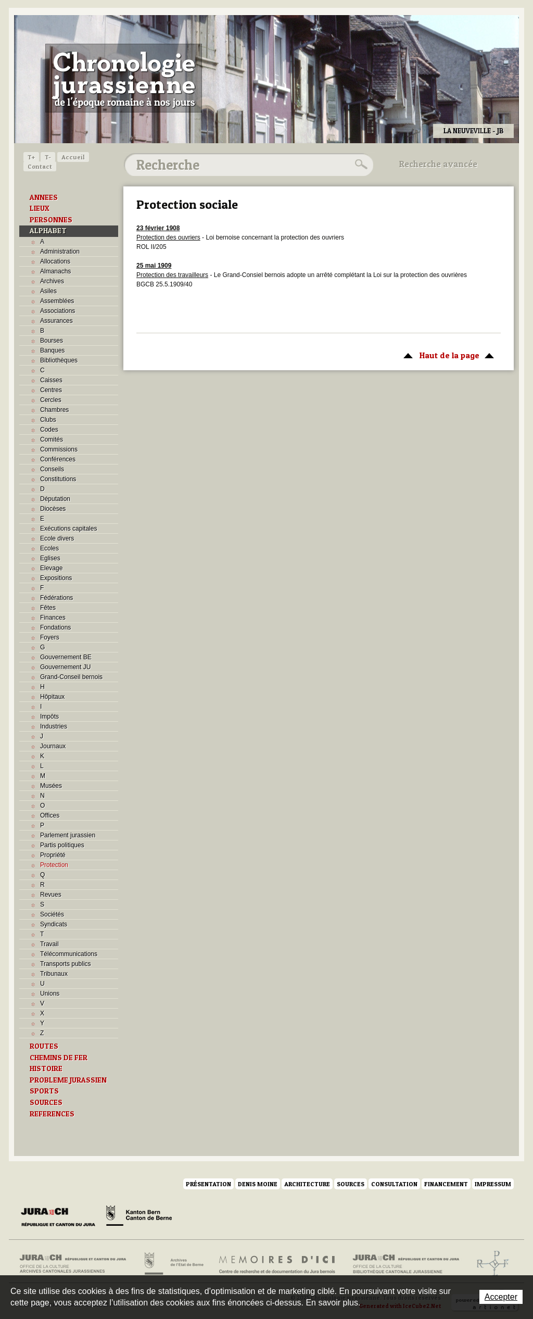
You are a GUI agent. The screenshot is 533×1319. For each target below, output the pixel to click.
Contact (40, 166)
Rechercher (359, 164)
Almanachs (55, 271)
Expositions (56, 578)
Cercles (50, 400)
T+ (31, 157)
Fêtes (48, 607)
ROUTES (44, 1046)
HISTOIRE (46, 1068)
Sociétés (52, 914)
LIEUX (39, 208)
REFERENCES (52, 1114)
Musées (51, 785)
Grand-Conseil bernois (71, 677)
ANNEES (44, 197)
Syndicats (53, 924)
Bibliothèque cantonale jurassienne (406, 1263)
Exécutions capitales (68, 528)
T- (48, 157)
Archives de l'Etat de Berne (173, 1263)
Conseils (52, 469)
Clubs (48, 419)
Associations (57, 311)
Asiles (48, 291)
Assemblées (57, 301)
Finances (53, 617)
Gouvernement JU (65, 667)
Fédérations (56, 597)
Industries (53, 726)
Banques (52, 350)
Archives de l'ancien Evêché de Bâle (489, 1263)
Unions (49, 993)
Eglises (50, 558)
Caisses (51, 380)
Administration (60, 251)
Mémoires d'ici (278, 1263)
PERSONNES (51, 219)
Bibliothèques (59, 360)
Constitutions (58, 479)
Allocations (55, 261)
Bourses (51, 340)
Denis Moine (257, 1184)
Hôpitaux (52, 696)
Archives (52, 281)
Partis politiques (62, 845)
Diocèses (53, 508)
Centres (51, 390)
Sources (350, 1184)
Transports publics (65, 964)
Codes (49, 429)
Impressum (493, 1184)
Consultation (394, 1184)
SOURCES (46, 1102)
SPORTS (44, 1091)
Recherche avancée (438, 164)
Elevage (51, 568)
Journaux (53, 746)
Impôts (49, 716)
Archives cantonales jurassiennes (76, 1263)
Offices (49, 815)
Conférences (57, 459)
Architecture (307, 1184)
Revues (50, 894)
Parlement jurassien (67, 835)
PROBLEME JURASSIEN (68, 1080)
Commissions (59, 449)
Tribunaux (54, 973)
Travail (49, 944)
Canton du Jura (61, 1217)
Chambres (54, 409)
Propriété (53, 855)
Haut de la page (447, 354)
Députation (55, 499)
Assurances (56, 320)
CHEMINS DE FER (58, 1057)
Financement (446, 1184)
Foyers (49, 637)
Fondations (55, 627)
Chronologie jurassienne (123, 78)
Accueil (73, 157)
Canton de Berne (139, 1217)
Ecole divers (57, 538)
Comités (51, 439)
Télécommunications (68, 954)
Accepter (501, 1296)
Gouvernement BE (66, 657)
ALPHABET (48, 230)
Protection (54, 865)
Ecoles (49, 548)
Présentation (208, 1184)
